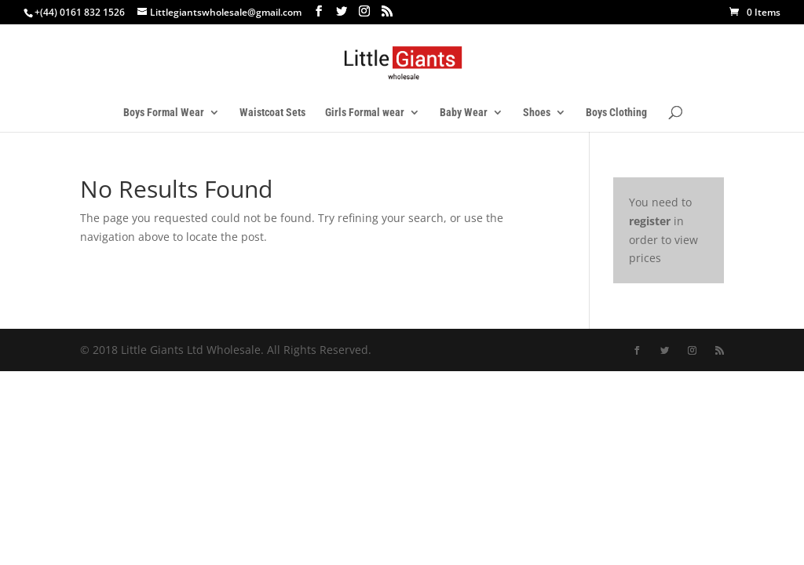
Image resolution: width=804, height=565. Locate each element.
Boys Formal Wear (163, 112)
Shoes (536, 112)
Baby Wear (464, 112)
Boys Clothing (616, 112)
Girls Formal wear (364, 112)
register (650, 220)
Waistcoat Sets (272, 112)
